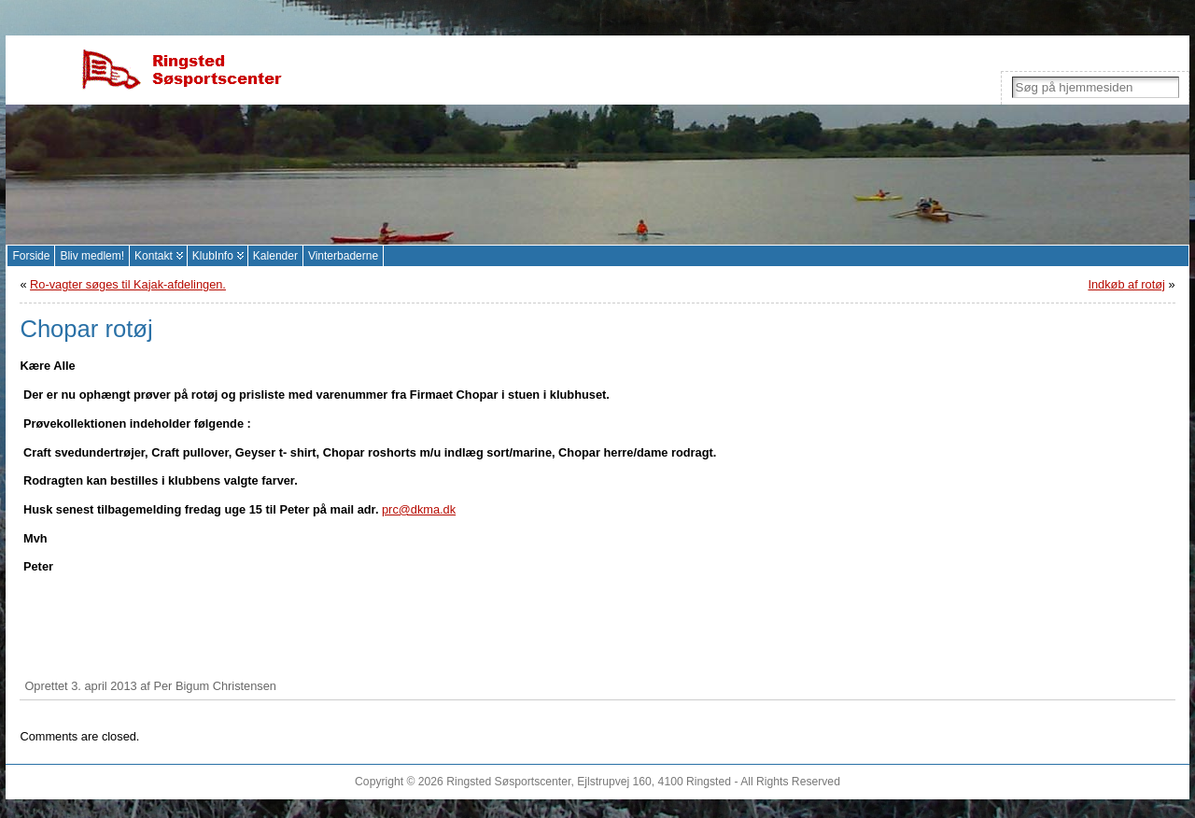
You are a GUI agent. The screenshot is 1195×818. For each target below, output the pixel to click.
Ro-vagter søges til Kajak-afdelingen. (128, 284)
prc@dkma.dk (419, 509)
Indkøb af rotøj (1126, 284)
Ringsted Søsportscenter (508, 781)
